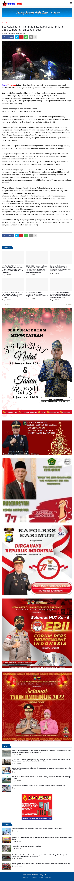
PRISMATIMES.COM (33, 875)
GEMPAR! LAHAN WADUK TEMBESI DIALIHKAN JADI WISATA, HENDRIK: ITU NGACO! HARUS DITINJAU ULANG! (12, 295)
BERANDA (26, 878)
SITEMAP (48, 878)
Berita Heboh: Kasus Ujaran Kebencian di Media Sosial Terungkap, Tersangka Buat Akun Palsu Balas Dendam (60, 268)
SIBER (41, 878)
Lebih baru (6, 304)
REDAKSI (34, 878)
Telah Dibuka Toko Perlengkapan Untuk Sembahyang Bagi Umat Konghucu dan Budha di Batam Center (42, 838)
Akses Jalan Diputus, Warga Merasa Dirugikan (26, 846)
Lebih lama (67, 304)
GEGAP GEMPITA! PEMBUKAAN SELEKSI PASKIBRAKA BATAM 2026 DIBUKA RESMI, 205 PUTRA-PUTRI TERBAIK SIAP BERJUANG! (60, 295)
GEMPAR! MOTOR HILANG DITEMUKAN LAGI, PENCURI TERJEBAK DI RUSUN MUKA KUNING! (37, 294)
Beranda (5, 23)
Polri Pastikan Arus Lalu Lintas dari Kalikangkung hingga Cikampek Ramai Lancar (37, 829)
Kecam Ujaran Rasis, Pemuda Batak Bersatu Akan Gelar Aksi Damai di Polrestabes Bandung (40, 864)
